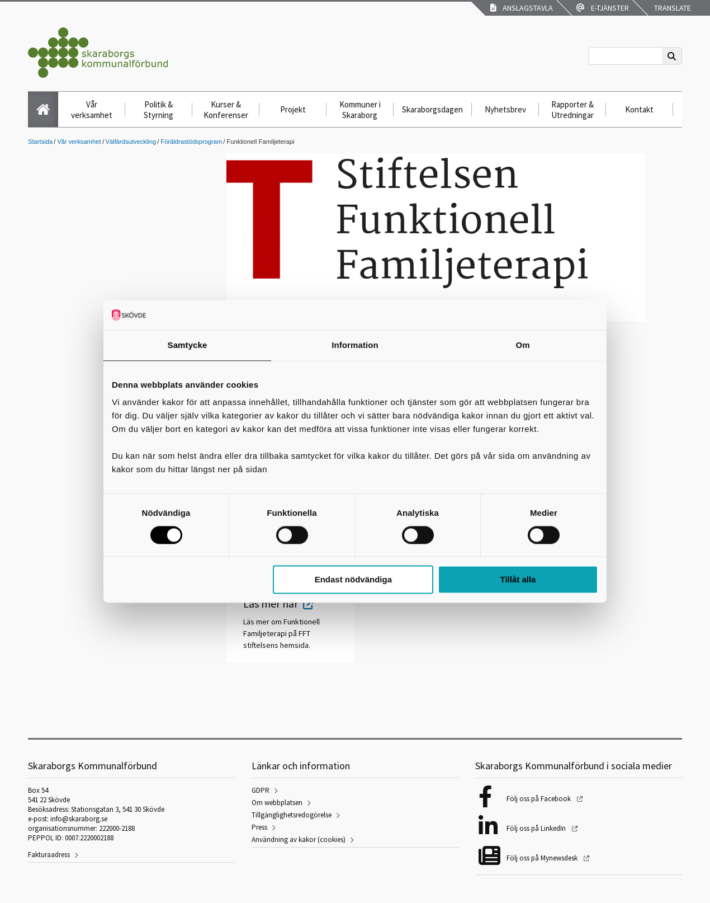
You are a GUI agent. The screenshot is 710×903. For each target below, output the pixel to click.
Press (259, 827)
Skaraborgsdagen (432, 109)
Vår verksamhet (91, 109)
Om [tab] (522, 345)
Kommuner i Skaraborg (360, 109)
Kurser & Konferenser (225, 109)
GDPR (260, 790)
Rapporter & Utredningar (572, 109)
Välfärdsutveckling (131, 141)
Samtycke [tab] (187, 345)
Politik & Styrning (158, 109)
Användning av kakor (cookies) (298, 839)
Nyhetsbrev (505, 109)
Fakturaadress (49, 854)
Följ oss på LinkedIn (537, 828)
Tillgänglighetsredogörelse (292, 815)
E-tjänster (602, 8)
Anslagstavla (521, 8)
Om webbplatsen (277, 802)
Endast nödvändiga (353, 580)
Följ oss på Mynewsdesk (543, 858)
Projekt (293, 109)
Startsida (40, 141)
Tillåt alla (518, 580)
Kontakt (639, 109)
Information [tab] (355, 345)
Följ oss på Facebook (539, 798)
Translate (671, 8)
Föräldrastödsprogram (191, 141)
